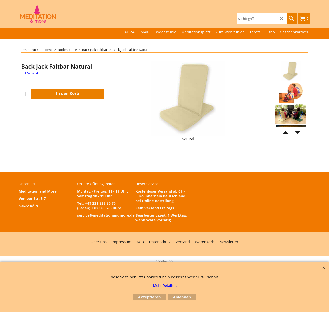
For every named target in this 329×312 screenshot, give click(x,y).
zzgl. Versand (29, 73)
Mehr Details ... (165, 285)
